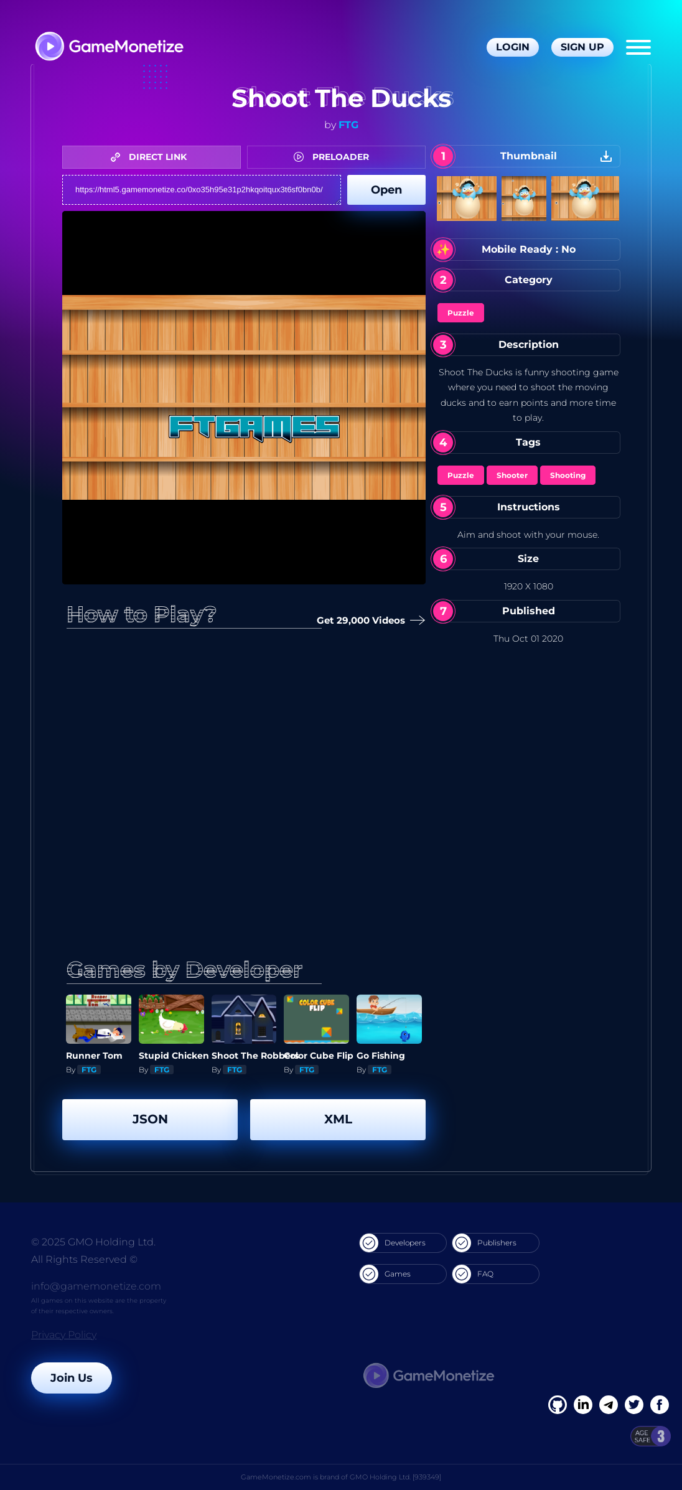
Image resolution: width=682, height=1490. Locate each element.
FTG (348, 125)
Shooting (568, 475)
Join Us (71, 1378)
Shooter (512, 475)
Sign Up (582, 47)
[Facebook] (557, 1404)
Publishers (484, 1243)
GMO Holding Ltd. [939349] (395, 1477)
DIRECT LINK (152, 156)
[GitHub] (659, 1404)
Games (385, 1274)
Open (386, 190)
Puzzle (460, 312)
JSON (150, 1119)
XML (338, 1119)
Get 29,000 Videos (366, 621)
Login (513, 47)
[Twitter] (634, 1404)
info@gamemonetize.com (96, 1286)
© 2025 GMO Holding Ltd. (93, 1242)
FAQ (472, 1274)
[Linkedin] (608, 1404)
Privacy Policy (63, 1335)
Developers (393, 1243)
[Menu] (638, 47)
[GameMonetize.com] (108, 47)
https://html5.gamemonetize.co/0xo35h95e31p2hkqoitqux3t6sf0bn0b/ (201, 190)
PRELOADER (334, 156)
